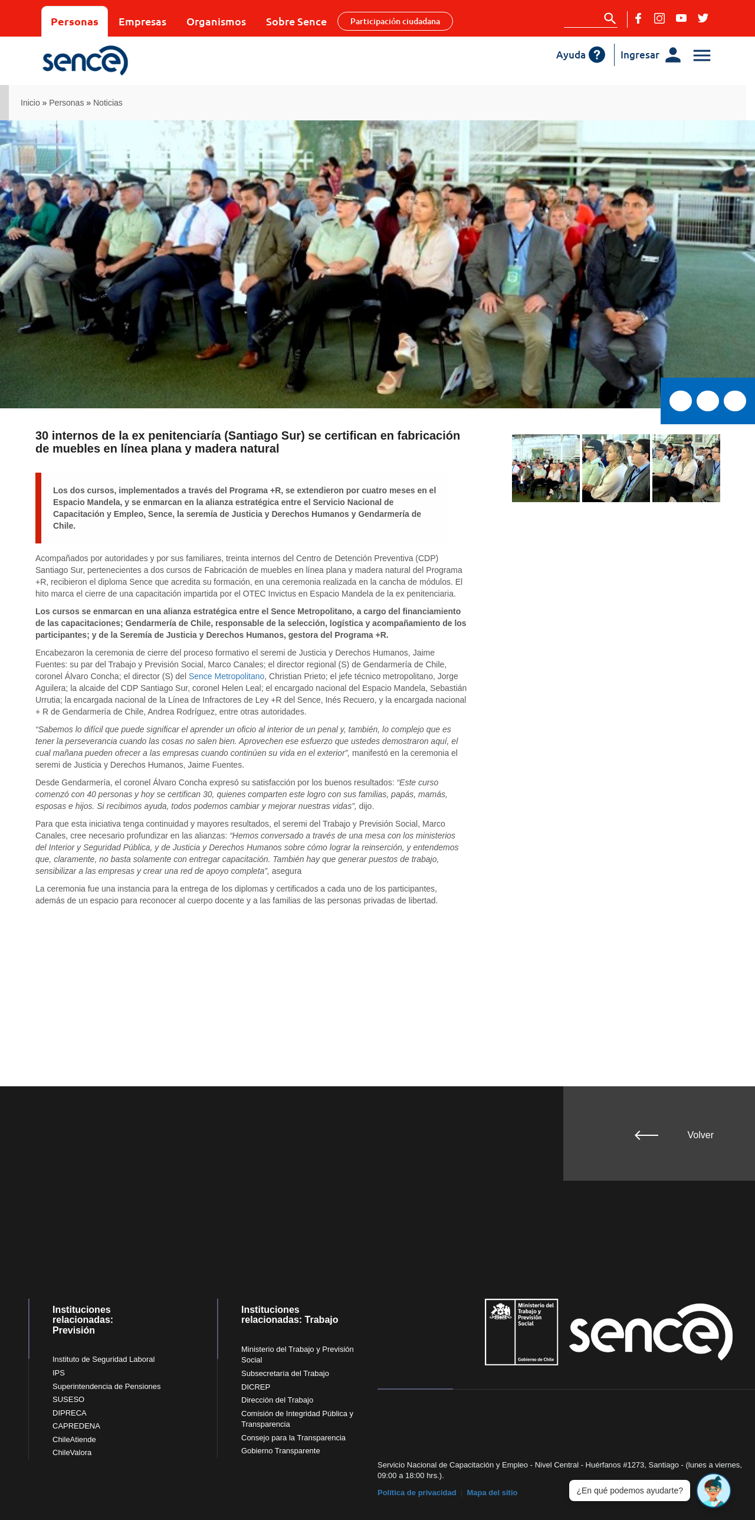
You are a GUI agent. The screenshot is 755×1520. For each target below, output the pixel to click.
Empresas (142, 21)
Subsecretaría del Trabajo (285, 1373)
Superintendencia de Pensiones (106, 1386)
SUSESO (68, 1399)
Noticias (108, 102)
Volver (701, 1135)
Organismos (216, 21)
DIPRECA (69, 1412)
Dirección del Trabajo (277, 1399)
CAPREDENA (76, 1425)
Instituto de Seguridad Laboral (103, 1359)
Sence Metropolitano (226, 676)
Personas (75, 21)
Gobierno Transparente (280, 1450)
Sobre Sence (296, 21)
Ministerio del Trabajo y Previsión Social (297, 1355)
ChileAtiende (74, 1439)
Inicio (30, 102)
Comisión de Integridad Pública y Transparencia (297, 1419)
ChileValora (71, 1452)
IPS (58, 1372)
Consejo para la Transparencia (293, 1437)
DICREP (255, 1387)
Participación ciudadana (395, 21)
